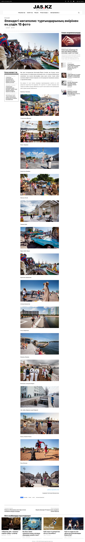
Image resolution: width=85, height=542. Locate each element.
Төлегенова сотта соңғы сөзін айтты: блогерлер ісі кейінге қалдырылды (11, 97)
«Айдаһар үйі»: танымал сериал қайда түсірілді (10, 532)
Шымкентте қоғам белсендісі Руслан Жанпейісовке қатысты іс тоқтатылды (73, 93)
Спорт (24, 536)
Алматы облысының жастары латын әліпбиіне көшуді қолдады (15, 510)
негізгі (33, 497)
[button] (79, 13)
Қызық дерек (7, 17)
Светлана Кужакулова (40, 497)
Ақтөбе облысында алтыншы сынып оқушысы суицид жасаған (72, 84)
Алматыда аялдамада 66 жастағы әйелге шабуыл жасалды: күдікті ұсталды (10, 80)
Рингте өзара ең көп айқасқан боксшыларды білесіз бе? (72, 533)
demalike (25, 497)
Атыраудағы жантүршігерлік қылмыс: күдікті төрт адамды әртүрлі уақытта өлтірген (11, 89)
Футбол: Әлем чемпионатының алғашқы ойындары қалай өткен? (31, 533)
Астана (30, 497)
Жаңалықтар (8, 85)
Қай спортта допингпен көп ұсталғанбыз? (51, 532)
